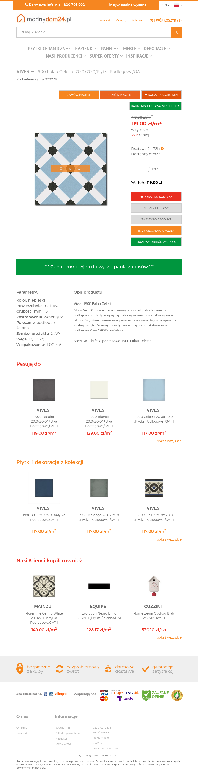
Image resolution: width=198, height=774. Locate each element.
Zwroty (97, 743)
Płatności (61, 738)
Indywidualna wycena (127, 5)
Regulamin (62, 727)
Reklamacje (101, 737)
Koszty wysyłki (64, 744)
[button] (50, 49)
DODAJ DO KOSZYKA (156, 196)
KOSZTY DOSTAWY (156, 208)
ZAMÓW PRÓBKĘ (79, 94)
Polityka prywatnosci (68, 733)
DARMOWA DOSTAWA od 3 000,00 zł (155, 106)
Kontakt (104, 20)
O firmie (21, 727)
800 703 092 (74, 5)
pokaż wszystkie (169, 441)
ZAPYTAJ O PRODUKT (156, 219)
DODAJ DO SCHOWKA (161, 94)
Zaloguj (121, 20)
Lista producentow (105, 748)
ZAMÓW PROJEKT (120, 94)
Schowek (138, 20)
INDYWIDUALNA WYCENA (156, 230)
